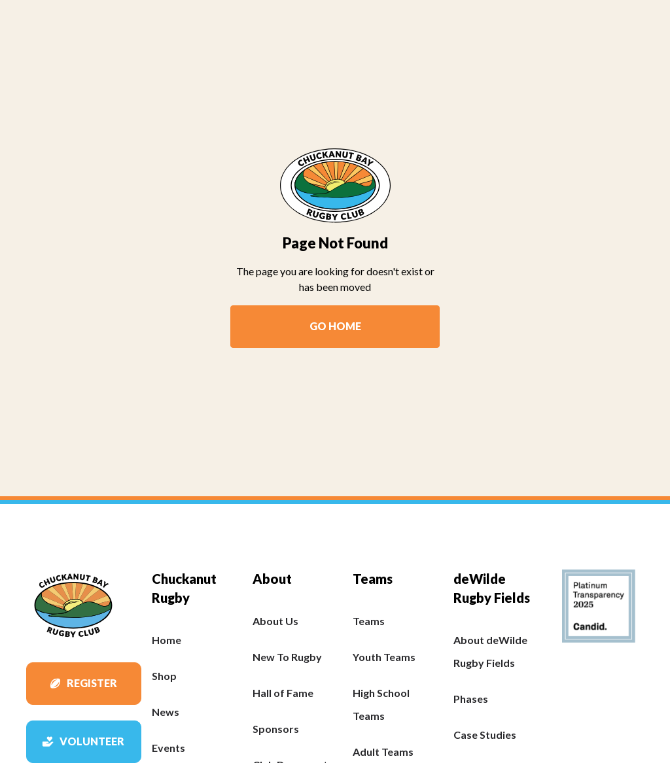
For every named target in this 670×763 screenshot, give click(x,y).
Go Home (335, 326)
